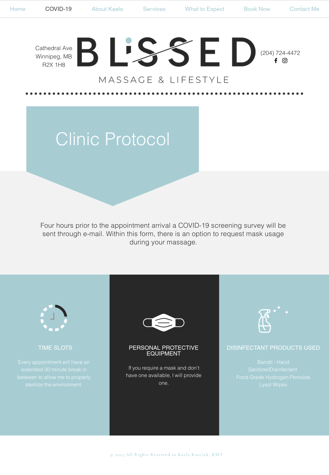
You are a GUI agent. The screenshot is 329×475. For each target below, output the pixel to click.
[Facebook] (275, 60)
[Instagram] (284, 60)
